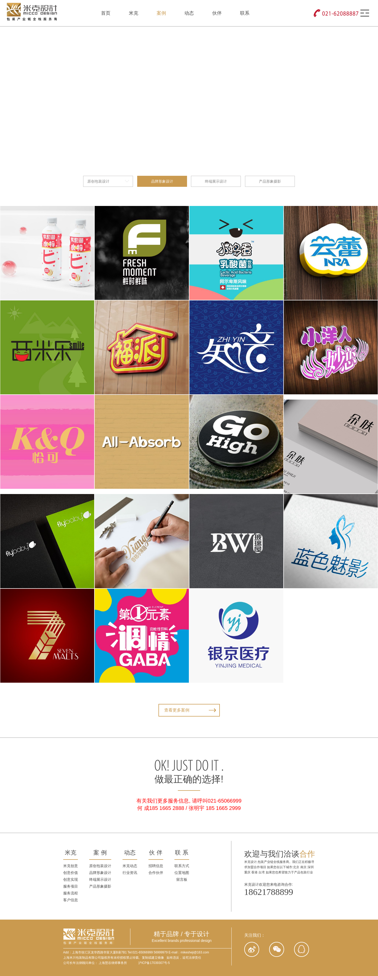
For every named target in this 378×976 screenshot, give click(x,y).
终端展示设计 (216, 32)
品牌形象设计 (162, 32)
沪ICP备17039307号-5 (154, 963)
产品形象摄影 (270, 32)
